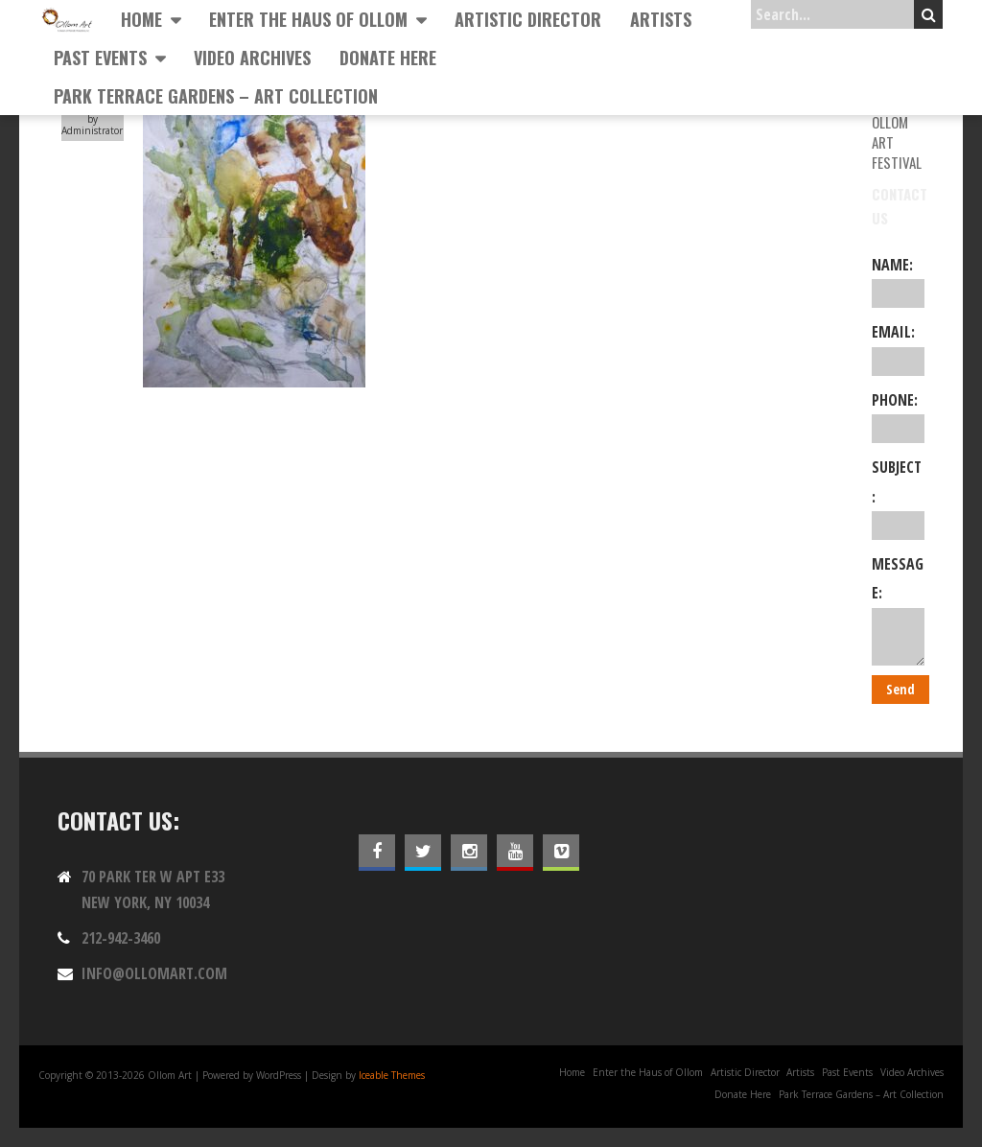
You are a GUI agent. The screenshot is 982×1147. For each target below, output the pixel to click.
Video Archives (252, 57)
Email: (898, 348)
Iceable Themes (392, 1075)
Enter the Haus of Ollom (308, 19)
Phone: (898, 416)
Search (929, 14)
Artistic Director (528, 19)
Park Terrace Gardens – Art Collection (216, 95)
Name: (898, 281)
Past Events (100, 57)
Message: (898, 609)
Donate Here (387, 57)
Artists (660, 19)
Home (141, 19)
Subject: (898, 498)
